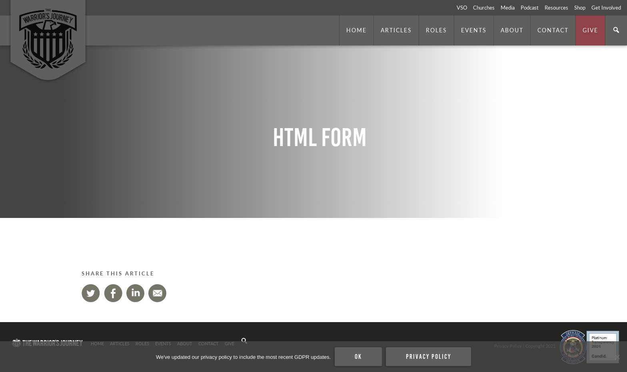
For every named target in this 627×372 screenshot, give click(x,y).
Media (508, 7)
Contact (553, 30)
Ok (358, 356)
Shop (579, 7)
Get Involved (606, 7)
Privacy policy (428, 356)
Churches (484, 7)
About (512, 30)
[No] (617, 357)
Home (356, 30)
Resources (556, 7)
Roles (436, 30)
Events (474, 30)
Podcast (530, 7)
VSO (462, 7)
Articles (396, 30)
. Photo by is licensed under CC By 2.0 (582, 207)
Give (590, 30)
